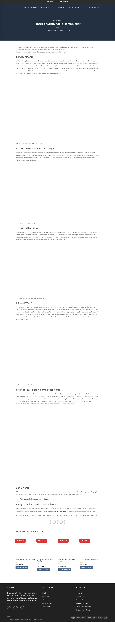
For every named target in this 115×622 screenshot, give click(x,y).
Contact (79, 593)
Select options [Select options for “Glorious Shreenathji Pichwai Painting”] (65, 569)
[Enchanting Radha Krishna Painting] (47, 547)
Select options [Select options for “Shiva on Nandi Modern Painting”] (22, 567)
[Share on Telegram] (64, 522)
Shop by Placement (58, 7)
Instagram (76, 515)
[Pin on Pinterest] (61, 522)
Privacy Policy (81, 600)
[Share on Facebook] (50, 522)
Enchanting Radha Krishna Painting (45, 560)
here (61, 515)
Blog (8, 616)
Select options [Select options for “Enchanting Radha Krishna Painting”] (43, 569)
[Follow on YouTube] (22, 607)
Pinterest (86, 515)
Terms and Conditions (83, 606)
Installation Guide (82, 603)
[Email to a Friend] (57, 522)
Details (44, 593)
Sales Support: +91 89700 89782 (57, 1)
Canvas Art (44, 7)
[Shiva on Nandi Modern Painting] (25, 547)
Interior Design (58, 20)
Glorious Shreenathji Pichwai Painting (67, 560)
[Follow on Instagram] (8, 607)
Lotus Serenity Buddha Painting (89, 559)
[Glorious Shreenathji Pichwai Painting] (68, 547)
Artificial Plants (74, 7)
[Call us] (15, 607)
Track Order (46, 606)
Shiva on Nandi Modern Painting (25, 559)
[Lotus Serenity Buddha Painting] (89, 547)
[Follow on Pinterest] (19, 607)
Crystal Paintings (30, 7)
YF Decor (67, 30)
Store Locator (80, 596)
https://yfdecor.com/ (61, 511)
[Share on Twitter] (54, 522)
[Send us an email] (12, 607)
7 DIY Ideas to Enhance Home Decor (34, 499)
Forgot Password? (48, 603)
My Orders (45, 596)
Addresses (45, 600)
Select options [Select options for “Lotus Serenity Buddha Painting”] (86, 567)
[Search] (84, 7)
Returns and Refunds (83, 610)
